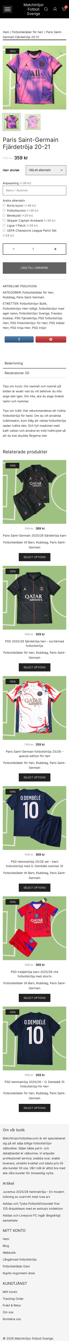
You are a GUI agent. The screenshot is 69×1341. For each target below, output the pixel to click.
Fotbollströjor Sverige (34, 313)
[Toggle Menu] (7, 9)
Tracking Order (13, 1298)
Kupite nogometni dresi (19, 1273)
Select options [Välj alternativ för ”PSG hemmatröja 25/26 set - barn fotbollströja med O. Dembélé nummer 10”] (35, 887)
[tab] (34, 363)
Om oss (8, 1312)
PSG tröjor (39, 328)
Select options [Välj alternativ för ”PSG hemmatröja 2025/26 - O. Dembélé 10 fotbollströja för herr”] (35, 1107)
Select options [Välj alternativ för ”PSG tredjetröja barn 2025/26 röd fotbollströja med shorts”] (35, 997)
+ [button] (55, 249)
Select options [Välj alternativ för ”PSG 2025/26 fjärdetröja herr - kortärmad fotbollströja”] (35, 667)
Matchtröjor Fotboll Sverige (34, 9)
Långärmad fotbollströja (19, 1259)
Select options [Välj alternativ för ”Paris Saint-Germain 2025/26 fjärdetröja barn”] (35, 557)
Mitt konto (10, 1292)
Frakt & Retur (12, 1305)
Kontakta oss (12, 1319)
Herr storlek (11, 170)
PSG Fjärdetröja (26, 318)
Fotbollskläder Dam (16, 1266)
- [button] (14, 249)
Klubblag (9, 297)
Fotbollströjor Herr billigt (20, 308)
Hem (6, 32)
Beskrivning (14, 363)
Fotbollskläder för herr (27, 32)
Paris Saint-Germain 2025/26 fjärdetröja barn (34, 535)
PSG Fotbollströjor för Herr (29, 323)
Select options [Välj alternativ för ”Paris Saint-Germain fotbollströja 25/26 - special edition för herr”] (35, 777)
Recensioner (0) (17, 373)
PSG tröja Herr (20, 328)
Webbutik (9, 1252)
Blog (6, 1246)
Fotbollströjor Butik (33, 303)
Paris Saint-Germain (30, 297)
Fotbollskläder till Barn (18, 542)
